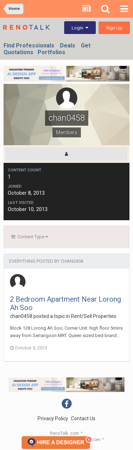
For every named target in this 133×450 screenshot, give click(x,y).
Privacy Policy (53, 418)
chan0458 (21, 316)
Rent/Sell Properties (93, 316)
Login (80, 27)
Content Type (29, 236)
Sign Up (114, 27)
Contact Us (83, 418)
